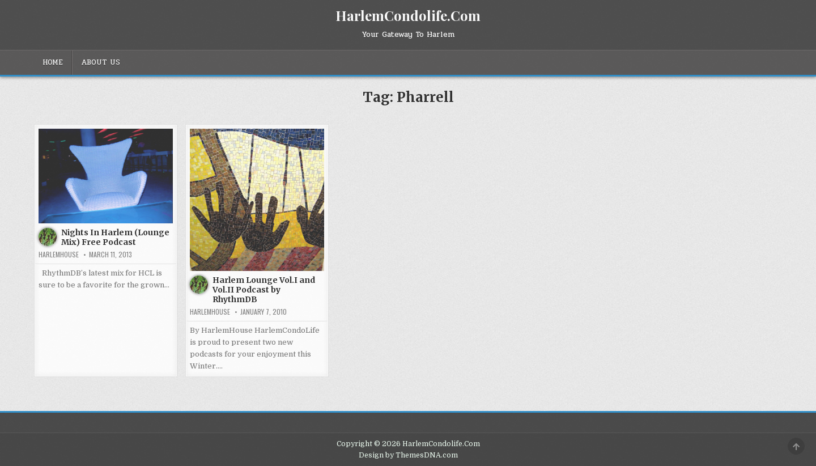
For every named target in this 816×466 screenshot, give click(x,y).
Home (52, 62)
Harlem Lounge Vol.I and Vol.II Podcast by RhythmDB (263, 289)
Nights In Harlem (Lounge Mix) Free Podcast (115, 237)
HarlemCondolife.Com (408, 15)
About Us (100, 62)
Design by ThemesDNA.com (408, 455)
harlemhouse (59, 254)
